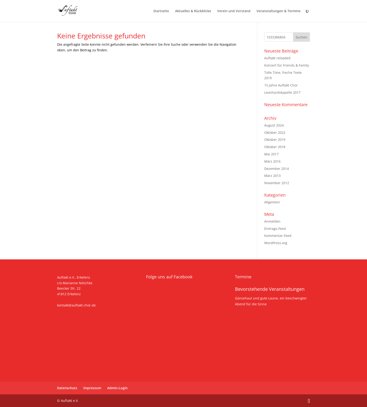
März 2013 (272, 175)
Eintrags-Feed (275, 228)
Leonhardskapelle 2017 (282, 92)
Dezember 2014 (276, 168)
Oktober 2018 (274, 147)
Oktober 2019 (274, 139)
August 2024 (274, 125)
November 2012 (276, 183)
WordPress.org (275, 243)
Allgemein (272, 202)
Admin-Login (117, 388)
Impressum (92, 388)
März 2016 (272, 161)
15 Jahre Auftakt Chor (281, 85)
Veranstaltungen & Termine (279, 11)
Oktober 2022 (274, 132)
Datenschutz (67, 388)
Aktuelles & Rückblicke (193, 11)
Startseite (161, 11)
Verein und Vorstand (233, 11)
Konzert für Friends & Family (286, 65)
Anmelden (272, 221)
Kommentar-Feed (277, 235)
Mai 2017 (271, 154)
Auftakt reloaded (277, 58)
